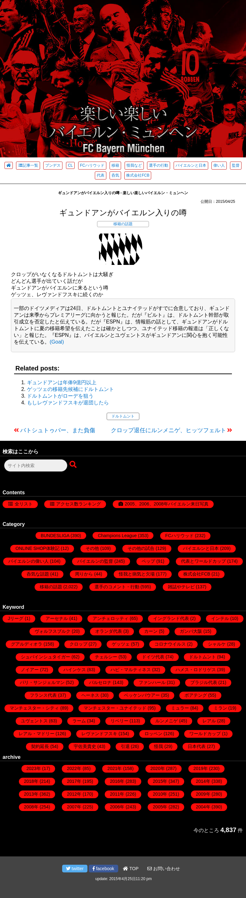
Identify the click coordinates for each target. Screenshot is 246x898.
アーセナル (56, 618)
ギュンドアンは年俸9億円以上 (61, 382)
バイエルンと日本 (191, 165)
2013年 (31, 794)
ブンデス (53, 165)
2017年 (74, 781)
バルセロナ (100, 682)
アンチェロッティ (110, 618)
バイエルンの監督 (95, 561)
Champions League (117, 535)
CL (70, 165)
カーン (151, 631)
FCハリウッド (92, 165)
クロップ (78, 644)
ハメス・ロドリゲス (196, 669)
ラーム (79, 720)
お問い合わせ (163, 868)
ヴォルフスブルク (52, 631)
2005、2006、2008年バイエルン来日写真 (166, 503)
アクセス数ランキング (78, 503)
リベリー (119, 720)
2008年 (31, 806)
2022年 (74, 768)
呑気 (115, 175)
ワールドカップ (205, 733)
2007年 (74, 806)
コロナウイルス (170, 644)
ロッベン (153, 733)
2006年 (117, 806)
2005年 (160, 806)
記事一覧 (28, 165)
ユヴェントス (34, 720)
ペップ (148, 561)
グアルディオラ (26, 644)
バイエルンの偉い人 (28, 561)
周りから (84, 573)
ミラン (220, 708)
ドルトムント (123, 416)
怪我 (158, 746)
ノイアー (30, 669)
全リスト (24, 503)
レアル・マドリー (36, 733)
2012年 (74, 794)
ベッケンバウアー (142, 695)
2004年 (203, 806)
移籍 (115, 165)
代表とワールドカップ (203, 561)
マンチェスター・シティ (34, 708)
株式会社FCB (137, 175)
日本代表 (197, 746)
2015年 (160, 781)
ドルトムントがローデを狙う (60, 396)
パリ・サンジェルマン (42, 682)
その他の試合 (140, 548)
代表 (100, 175)
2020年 (158, 768)
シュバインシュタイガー (45, 656)
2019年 (200, 768)
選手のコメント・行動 (116, 586)
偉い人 (219, 165)
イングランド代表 (171, 618)
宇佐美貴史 (85, 746)
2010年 (160, 794)
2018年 (31, 781)
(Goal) (57, 342)
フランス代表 (43, 695)
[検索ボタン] (74, 465)
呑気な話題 (38, 573)
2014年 (203, 781)
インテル (220, 618)
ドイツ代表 (153, 656)
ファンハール (152, 682)
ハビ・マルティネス (131, 669)
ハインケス (74, 669)
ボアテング (195, 695)
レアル (209, 720)
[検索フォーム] (35, 465)
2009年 (203, 794)
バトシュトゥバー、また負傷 (57, 430)
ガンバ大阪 (191, 631)
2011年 (117, 794)
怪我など (134, 165)
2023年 (34, 768)
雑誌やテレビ (181, 586)
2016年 (117, 781)
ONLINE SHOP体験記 (37, 548)
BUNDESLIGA (55, 535)
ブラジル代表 (203, 682)
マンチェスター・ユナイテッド (115, 708)
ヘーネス (90, 695)
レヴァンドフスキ (99, 733)
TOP (130, 868)
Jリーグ (15, 618)
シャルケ (217, 644)
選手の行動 (158, 165)
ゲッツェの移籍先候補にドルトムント (70, 389)
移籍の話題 (123, 224)
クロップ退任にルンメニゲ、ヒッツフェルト (168, 430)
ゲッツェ (121, 644)
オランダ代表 (108, 631)
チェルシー (106, 656)
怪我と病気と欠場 (137, 573)
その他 (92, 548)
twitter (75, 868)
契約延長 (40, 746)
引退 (125, 746)
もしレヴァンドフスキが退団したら (68, 402)
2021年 (114, 768)
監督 (236, 165)
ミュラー (180, 708)
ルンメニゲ (166, 720)
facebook (103, 868)
